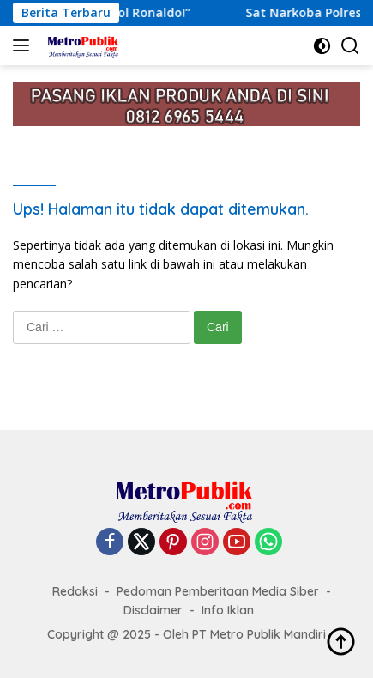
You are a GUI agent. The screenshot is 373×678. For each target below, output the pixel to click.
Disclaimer (153, 610)
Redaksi (75, 591)
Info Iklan (228, 610)
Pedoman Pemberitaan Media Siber (218, 591)
